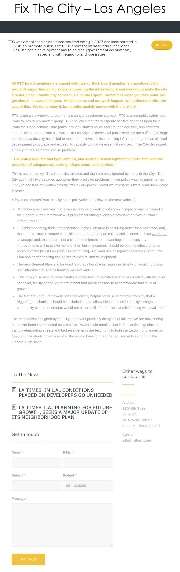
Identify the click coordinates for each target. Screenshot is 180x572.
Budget (69, 493)
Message (20, 517)
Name (17, 470)
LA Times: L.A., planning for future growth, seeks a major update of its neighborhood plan (62, 430)
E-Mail (69, 470)
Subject (19, 493)
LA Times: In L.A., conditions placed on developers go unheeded (65, 411)
